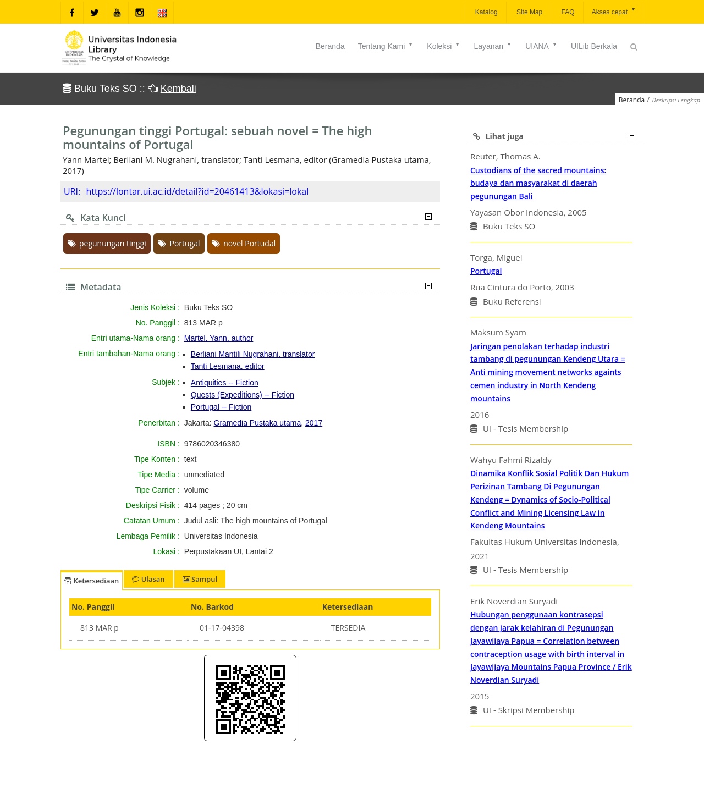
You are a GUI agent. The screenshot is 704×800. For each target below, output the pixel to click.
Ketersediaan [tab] (91, 581)
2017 (313, 422)
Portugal (179, 243)
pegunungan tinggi (107, 243)
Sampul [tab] (200, 579)
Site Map (529, 12)
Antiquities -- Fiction (224, 382)
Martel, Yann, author (219, 338)
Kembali (178, 88)
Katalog (486, 12)
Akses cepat (614, 11)
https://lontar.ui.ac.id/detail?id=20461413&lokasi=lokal (197, 191)
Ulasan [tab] (148, 579)
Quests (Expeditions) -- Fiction (242, 394)
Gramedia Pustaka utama (257, 422)
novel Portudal (244, 243)
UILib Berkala (594, 46)
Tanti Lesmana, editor (228, 366)
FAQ (566, 12)
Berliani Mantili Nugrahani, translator (253, 354)
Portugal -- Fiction (221, 406)
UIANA (541, 46)
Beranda (330, 46)
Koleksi (443, 46)
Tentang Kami (386, 46)
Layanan (493, 46)
